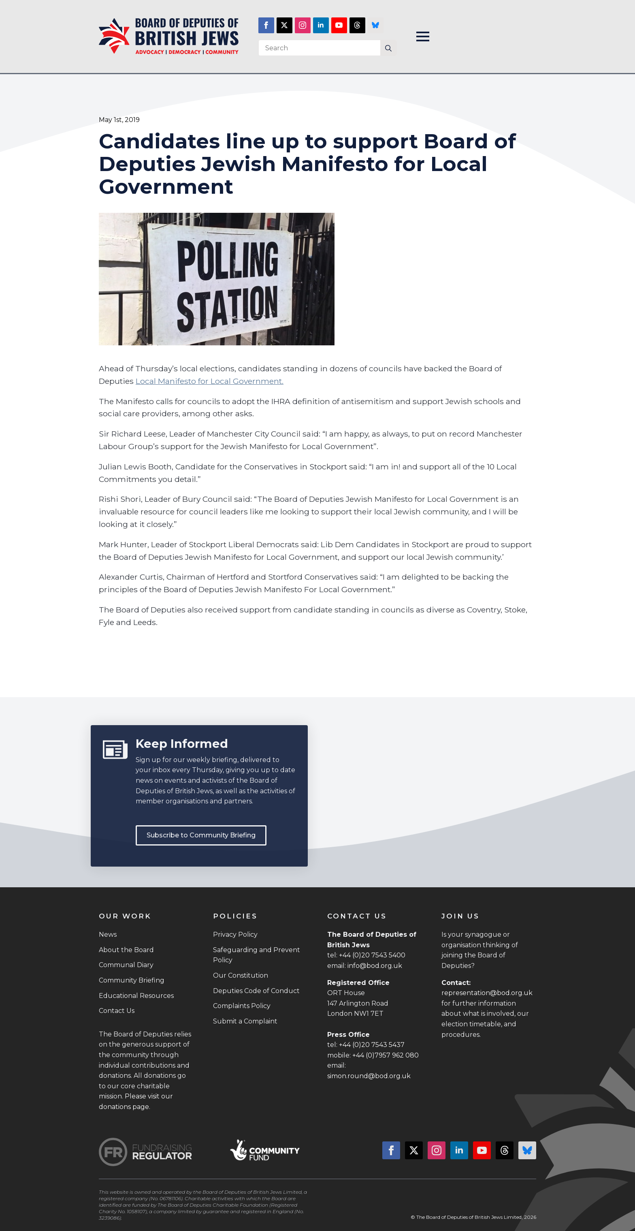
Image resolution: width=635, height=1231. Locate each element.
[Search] (388, 48)
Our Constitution (240, 975)
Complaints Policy (242, 1006)
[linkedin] (321, 25)
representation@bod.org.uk (487, 993)
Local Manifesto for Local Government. (209, 381)
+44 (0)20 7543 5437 (372, 1045)
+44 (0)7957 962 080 (385, 1055)
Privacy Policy (235, 934)
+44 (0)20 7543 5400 (372, 955)
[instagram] (303, 25)
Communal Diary (126, 965)
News (108, 934)
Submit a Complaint (245, 1021)
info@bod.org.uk (374, 966)
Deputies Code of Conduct (256, 991)
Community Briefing (131, 980)
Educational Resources (136, 996)
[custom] (357, 25)
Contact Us (116, 1011)
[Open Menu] (422, 36)
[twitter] (284, 25)
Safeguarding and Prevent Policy (256, 955)
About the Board (126, 950)
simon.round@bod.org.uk (369, 1076)
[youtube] (339, 25)
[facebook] (266, 25)
